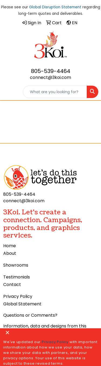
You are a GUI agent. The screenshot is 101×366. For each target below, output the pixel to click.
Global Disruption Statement (55, 7)
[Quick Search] (55, 92)
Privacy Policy (17, 296)
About (9, 253)
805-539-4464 (50, 71)
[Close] (7, 333)
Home (9, 246)
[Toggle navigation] (8, 92)
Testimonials (16, 277)
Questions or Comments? (30, 315)
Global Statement (22, 304)
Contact (12, 284)
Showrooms (15, 265)
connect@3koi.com (50, 77)
